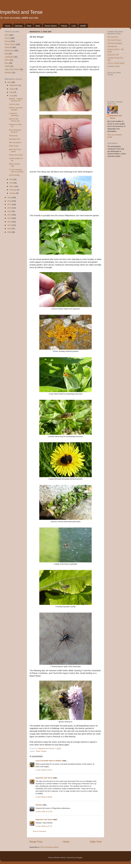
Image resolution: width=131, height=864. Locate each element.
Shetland (8, 73)
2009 (9, 232)
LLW (74, 26)
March (12, 186)
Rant (29, 26)
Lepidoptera (9, 57)
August (12, 89)
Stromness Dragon (114, 43)
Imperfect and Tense (21, 12)
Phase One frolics (16, 155)
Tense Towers (51, 26)
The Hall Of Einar (114, 40)
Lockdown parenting (13, 114)
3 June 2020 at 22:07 (44, 770)
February (13, 190)
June (11, 96)
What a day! (13, 146)
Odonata (19, 26)
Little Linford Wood (12, 69)
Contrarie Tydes (113, 66)
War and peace (15, 142)
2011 (9, 225)
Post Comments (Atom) (49, 847)
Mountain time (14, 139)
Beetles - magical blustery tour (16, 100)
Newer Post (35, 841)
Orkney (7, 41)
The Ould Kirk (112, 37)
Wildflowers (9, 51)
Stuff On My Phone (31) (14, 120)
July (11, 92)
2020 (9, 82)
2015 (9, 211)
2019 (9, 197)
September (14, 85)
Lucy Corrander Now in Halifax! (49, 761)
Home (7, 26)
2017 (9, 204)
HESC (7, 60)
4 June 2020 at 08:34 (44, 797)
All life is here (14, 104)
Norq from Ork (113, 55)
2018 (9, 201)
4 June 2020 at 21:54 (44, 811)
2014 (9, 215)
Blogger (80, 857)
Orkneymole (112, 46)
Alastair (39, 805)
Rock (7, 63)
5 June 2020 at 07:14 (44, 826)
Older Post (96, 841)
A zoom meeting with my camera (16, 171)
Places (64, 26)
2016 (9, 208)
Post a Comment (39, 831)
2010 (9, 229)
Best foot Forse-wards (15, 150)
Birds (38, 26)
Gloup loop (13, 136)
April (11, 183)
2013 (9, 218)
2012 (9, 222)
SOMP (83, 26)
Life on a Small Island (115, 63)
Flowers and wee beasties (15, 109)
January (12, 193)
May (11, 179)
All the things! (14, 175)
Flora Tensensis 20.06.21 (15, 131)
